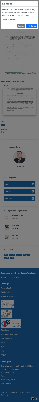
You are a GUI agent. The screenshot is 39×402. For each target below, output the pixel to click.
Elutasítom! (21, 26)
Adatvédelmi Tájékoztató (9, 20)
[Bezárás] (36, 3)
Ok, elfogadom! (31, 26)
